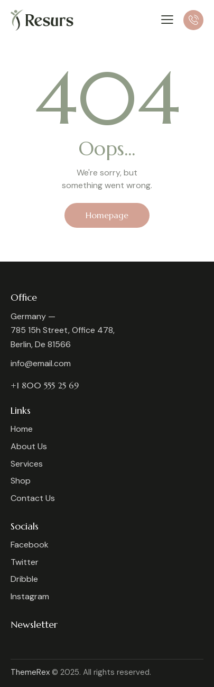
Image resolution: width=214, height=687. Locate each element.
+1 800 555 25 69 (45, 385)
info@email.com (41, 363)
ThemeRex (30, 672)
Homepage (107, 215)
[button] (167, 19)
